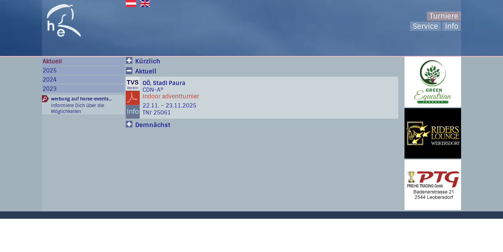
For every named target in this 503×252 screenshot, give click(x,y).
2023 (50, 88)
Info (451, 26)
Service (425, 26)
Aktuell (52, 61)
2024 (50, 79)
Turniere (444, 16)
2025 (50, 70)
